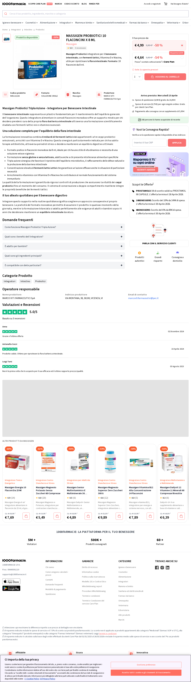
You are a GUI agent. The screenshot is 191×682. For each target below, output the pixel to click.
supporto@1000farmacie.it (14, 574)
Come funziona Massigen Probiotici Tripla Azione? (30, 227)
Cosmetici (32, 22)
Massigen (71, 44)
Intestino (28, 29)
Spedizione (51, 594)
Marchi (58, 3)
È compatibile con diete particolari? (23, 265)
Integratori (66, 22)
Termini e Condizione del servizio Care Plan (93, 602)
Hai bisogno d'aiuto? (180, 3)
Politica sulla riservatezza (93, 576)
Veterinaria (173, 22)
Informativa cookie (90, 572)
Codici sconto (71, 3)
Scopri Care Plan (40, 3)
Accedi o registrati (152, 3)
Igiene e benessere (12, 22)
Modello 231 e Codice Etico (94, 581)
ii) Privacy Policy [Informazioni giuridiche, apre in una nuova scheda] (47, 679)
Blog (84, 3)
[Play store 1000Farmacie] (19, 588)
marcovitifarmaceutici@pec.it (143, 298)
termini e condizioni (108, 633)
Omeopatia (158, 22)
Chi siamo (50, 567)
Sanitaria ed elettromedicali (112, 22)
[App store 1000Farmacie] (19, 581)
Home (5, 29)
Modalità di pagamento (56, 589)
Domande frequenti (54, 584)
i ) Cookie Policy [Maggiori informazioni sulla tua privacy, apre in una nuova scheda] (31, 679)
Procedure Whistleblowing (94, 591)
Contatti (49, 579)
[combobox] (95, 13)
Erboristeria (123, 610)
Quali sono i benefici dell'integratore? (24, 236)
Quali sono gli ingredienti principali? (23, 255)
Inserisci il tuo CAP (143, 142)
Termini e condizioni (91, 595)
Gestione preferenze (146, 664)
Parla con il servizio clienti (159, 243)
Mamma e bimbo (84, 22)
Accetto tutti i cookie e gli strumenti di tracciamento (146, 672)
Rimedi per (94, 3)
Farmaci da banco (139, 22)
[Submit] (6, 13)
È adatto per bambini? (16, 246)
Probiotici (40, 29)
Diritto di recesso (90, 567)
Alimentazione (48, 22)
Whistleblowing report (92, 586)
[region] (95, 668)
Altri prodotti (124, 615)
